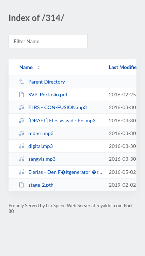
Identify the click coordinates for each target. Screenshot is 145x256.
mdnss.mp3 (36, 133)
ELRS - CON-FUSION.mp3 (53, 107)
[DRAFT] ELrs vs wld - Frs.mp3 (57, 120)
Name (25, 67)
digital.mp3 (36, 146)
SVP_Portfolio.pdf (43, 94)
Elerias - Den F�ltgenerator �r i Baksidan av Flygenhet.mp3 (60, 172)
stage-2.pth (36, 185)
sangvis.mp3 (37, 159)
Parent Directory (42, 82)
